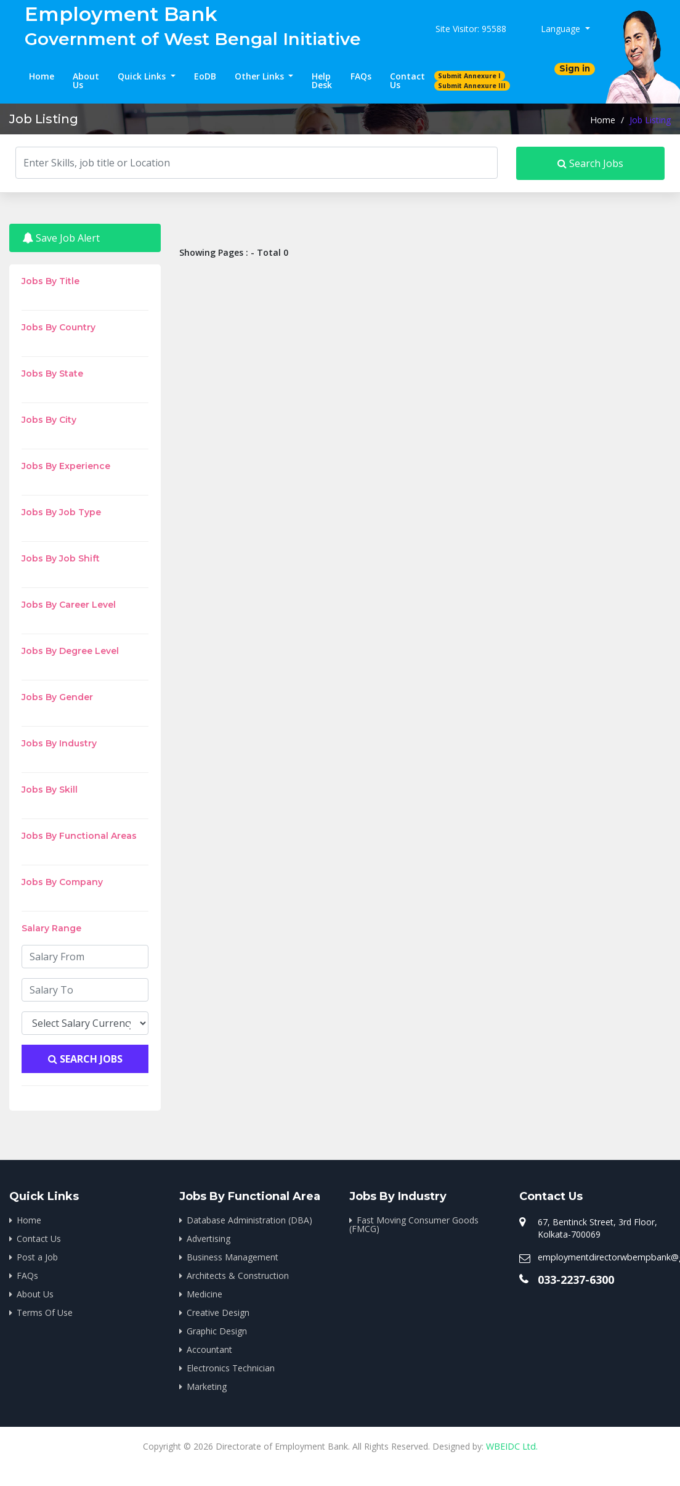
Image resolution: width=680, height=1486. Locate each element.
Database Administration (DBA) (249, 1220)
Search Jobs (590, 163)
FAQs (360, 76)
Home (41, 76)
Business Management (232, 1257)
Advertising (208, 1238)
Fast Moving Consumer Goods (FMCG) (414, 1224)
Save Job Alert (61, 238)
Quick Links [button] (143, 76)
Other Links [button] (260, 76)
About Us (86, 80)
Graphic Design (217, 1331)
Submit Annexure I (469, 75)
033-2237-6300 (576, 1279)
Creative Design (218, 1312)
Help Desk (322, 80)
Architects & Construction (238, 1275)
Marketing (207, 1386)
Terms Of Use (45, 1312)
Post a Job (37, 1257)
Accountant (209, 1349)
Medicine (204, 1294)
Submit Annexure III (472, 85)
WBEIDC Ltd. (511, 1446)
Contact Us (407, 80)
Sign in (574, 68)
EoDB (205, 76)
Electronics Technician (231, 1368)
